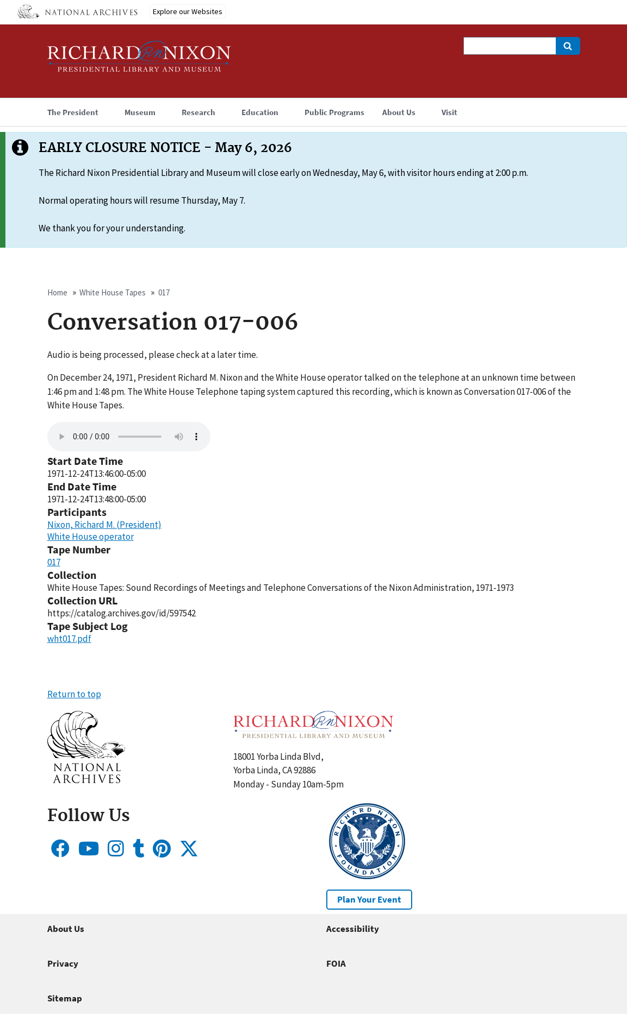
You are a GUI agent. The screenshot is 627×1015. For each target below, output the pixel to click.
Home (57, 292)
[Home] (139, 61)
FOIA (336, 963)
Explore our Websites (187, 11)
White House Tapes (112, 292)
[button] (86, 780)
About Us (65, 929)
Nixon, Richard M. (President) (104, 525)
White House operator (90, 537)
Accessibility (352, 929)
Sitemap (64, 998)
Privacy (62, 963)
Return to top (74, 694)
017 (164, 292)
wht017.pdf (69, 639)
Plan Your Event (369, 899)
